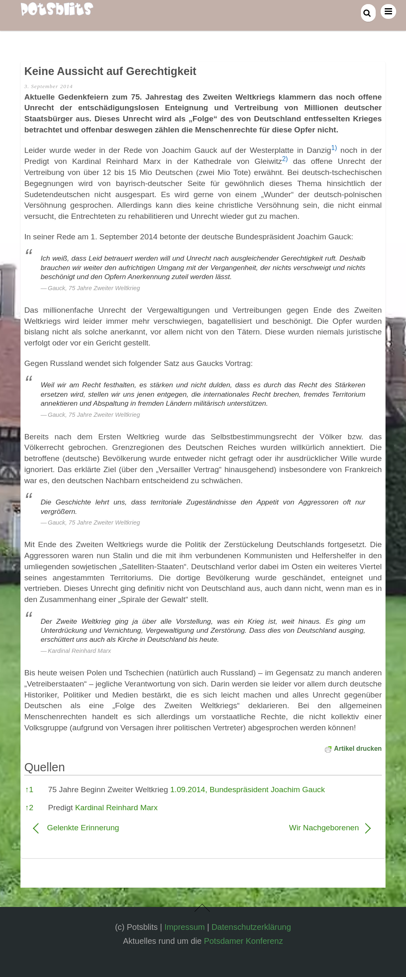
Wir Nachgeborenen (286, 827)
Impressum (184, 927)
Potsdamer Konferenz (243, 940)
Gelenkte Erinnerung (83, 827)
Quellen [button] (44, 767)
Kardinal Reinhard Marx (116, 807)
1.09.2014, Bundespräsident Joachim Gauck (247, 789)
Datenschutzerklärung (251, 927)
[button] (334, 150)
